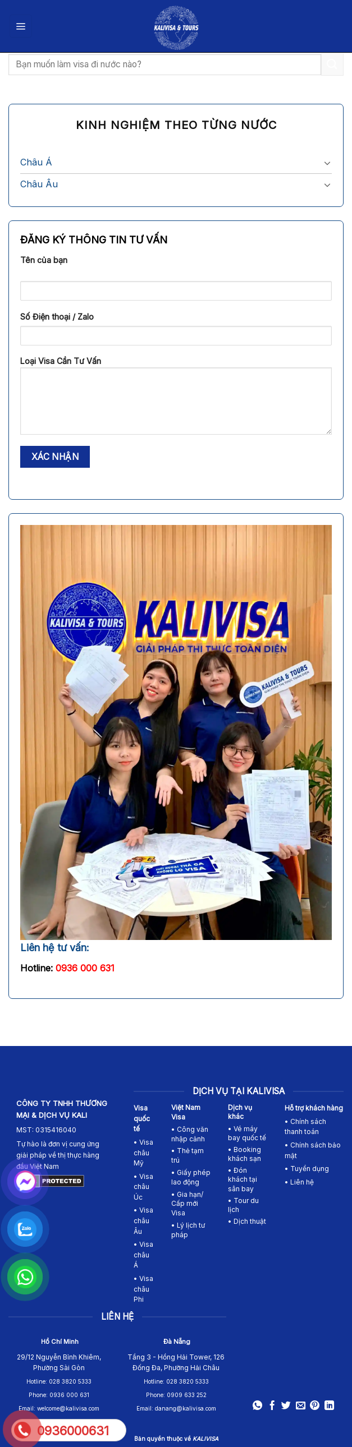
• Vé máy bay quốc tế (248, 1133)
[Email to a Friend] (300, 1406)
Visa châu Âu (143, 1220)
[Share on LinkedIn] (329, 1406)
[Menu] (21, 26)
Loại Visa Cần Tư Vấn (176, 399)
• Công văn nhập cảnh (189, 1134)
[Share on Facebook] (272, 1406)
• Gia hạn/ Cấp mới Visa (187, 1204)
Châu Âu (39, 184)
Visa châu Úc (143, 1186)
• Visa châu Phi (143, 1288)
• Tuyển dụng (307, 1168)
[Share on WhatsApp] (257, 1406)
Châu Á (36, 162)
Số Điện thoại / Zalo (57, 316)
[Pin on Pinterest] (314, 1406)
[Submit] (332, 64)
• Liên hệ (299, 1182)
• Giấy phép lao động (191, 1177)
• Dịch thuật (247, 1221)
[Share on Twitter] (286, 1406)
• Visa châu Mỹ (143, 1152)
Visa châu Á (143, 1254)
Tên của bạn (43, 260)
